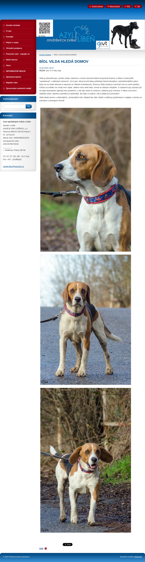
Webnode (138, 557)
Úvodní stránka (45, 55)
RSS (128, 6)
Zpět (41, 548)
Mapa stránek (115, 6)
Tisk (138, 6)
